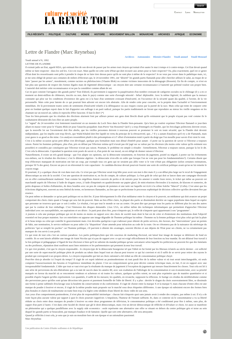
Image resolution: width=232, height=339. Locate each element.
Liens (187, 12)
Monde (85, 34)
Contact (178, 12)
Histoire (99, 34)
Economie (195, 34)
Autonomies (143, 56)
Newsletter (198, 12)
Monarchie (146, 34)
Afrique (180, 34)
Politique (55, 34)
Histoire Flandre (162, 56)
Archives (164, 34)
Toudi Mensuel (199, 56)
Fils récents (36, 34)
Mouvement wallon (122, 34)
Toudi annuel (181, 56)
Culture (71, 34)
